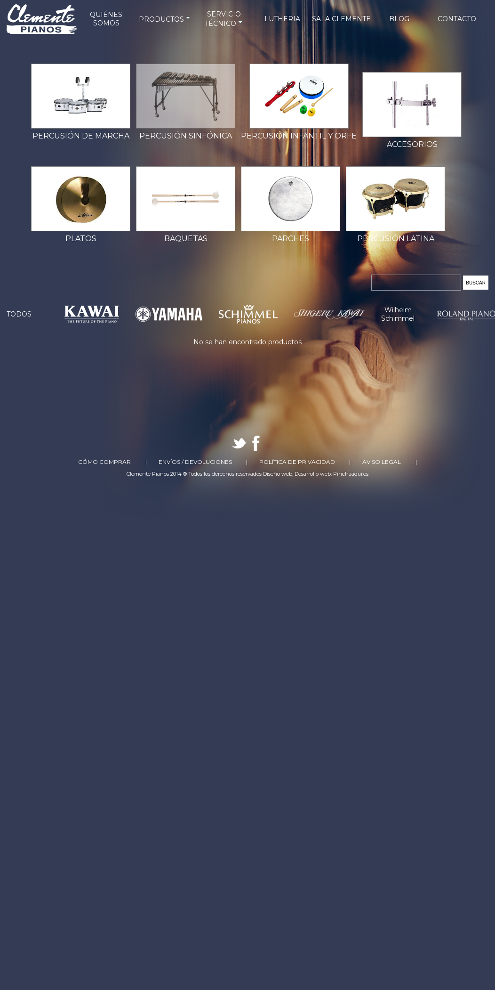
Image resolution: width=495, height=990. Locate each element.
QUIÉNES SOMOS (106, 18)
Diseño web (277, 474)
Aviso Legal (381, 461)
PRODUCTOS (165, 19)
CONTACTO (457, 19)
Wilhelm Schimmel (398, 314)
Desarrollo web (313, 474)
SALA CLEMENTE (341, 19)
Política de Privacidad (297, 461)
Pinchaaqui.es (350, 474)
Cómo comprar (104, 461)
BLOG (399, 19)
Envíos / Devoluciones (195, 461)
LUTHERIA (282, 19)
